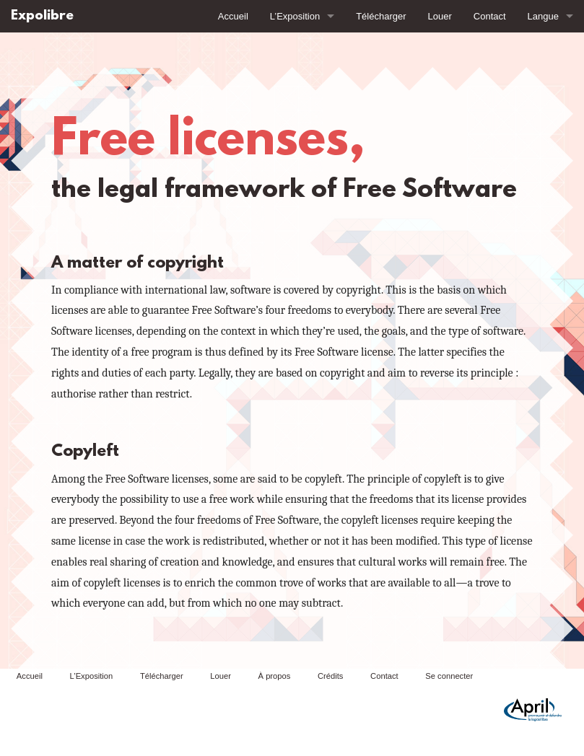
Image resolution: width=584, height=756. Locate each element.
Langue (543, 16)
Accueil (233, 16)
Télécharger (381, 16)
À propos (274, 676)
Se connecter (449, 676)
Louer (440, 16)
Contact (490, 16)
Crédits (330, 676)
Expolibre (42, 16)
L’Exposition (295, 16)
